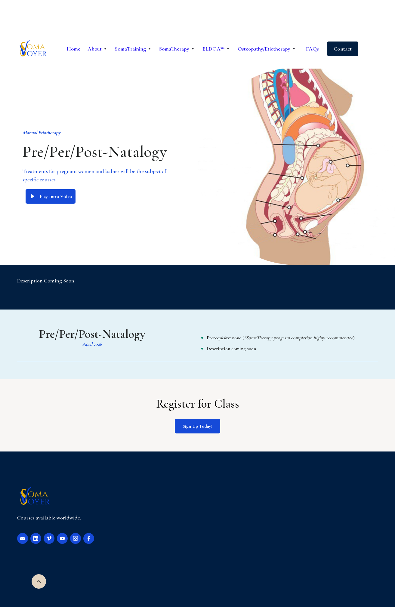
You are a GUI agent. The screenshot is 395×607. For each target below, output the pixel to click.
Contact (343, 48)
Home (73, 48)
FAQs (312, 48)
